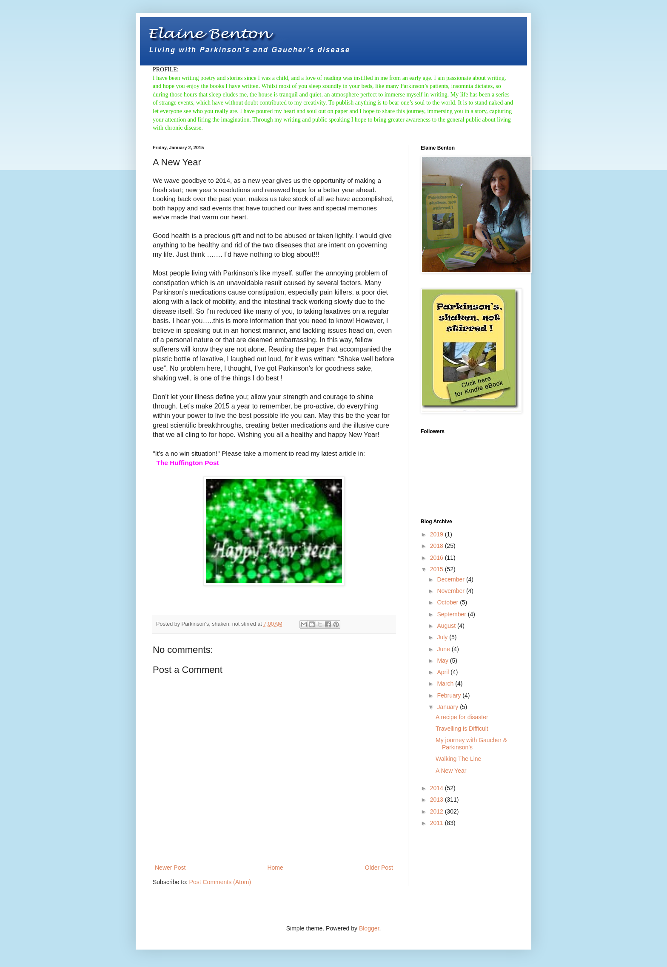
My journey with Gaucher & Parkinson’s (471, 744)
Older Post (379, 867)
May (443, 660)
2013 (437, 799)
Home (275, 867)
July (443, 637)
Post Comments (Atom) (220, 882)
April (443, 672)
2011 (437, 823)
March (446, 683)
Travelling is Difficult (462, 728)
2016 (437, 557)
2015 (437, 569)
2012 (437, 811)
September (452, 614)
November (451, 590)
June (444, 649)
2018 (437, 545)
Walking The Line (458, 758)
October (448, 602)
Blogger (369, 928)
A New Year (451, 770)
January (448, 706)
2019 (437, 534)
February (449, 695)
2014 (437, 788)
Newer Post (170, 867)
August (447, 625)
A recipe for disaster (462, 717)
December (451, 579)
